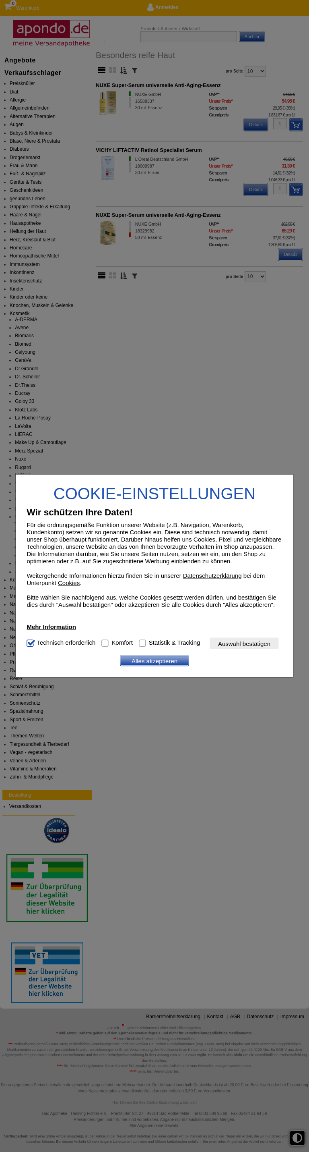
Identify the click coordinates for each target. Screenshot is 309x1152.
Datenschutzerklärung (212, 575)
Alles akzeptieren (154, 660)
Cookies (69, 582)
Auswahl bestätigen (244, 643)
